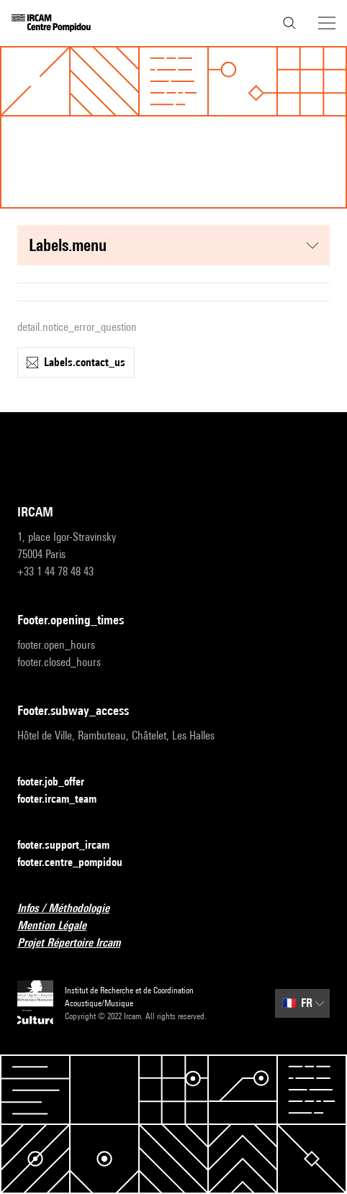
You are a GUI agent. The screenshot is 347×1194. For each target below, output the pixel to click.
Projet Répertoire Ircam (77, 943)
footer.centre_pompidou (78, 862)
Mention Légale (60, 926)
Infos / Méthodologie (72, 908)
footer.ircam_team (65, 799)
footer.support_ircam (72, 845)
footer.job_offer (59, 782)
